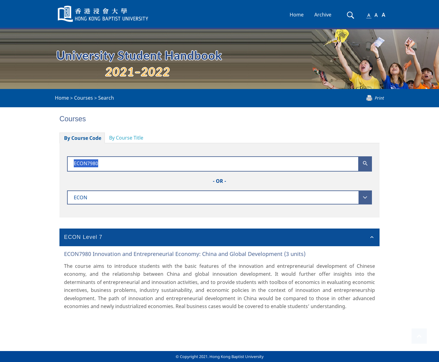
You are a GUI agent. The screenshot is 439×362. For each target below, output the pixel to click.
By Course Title (126, 137)
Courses (83, 97)
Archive (322, 14)
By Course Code (82, 138)
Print (379, 98)
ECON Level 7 (83, 237)
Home (297, 14)
